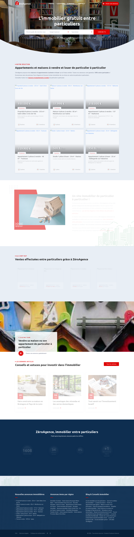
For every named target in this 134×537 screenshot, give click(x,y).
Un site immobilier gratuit (101, 519)
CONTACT (81, 3)
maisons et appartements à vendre (38, 78)
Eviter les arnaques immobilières (101, 506)
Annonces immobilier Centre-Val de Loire (67, 508)
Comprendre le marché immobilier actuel (96, 517)
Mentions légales (24, 533)
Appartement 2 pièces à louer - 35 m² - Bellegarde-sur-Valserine (30, 516)
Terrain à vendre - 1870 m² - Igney (25, 519)
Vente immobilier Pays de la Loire (63, 502)
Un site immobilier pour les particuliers (96, 501)
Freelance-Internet (114, 533)
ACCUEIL (43, 3)
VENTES (51, 3)
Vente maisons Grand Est (66, 512)
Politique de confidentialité (38, 533)
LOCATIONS (61, 3)
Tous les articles (111, 364)
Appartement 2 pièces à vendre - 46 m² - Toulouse (29, 511)
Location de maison (100, 502)
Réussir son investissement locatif (103, 512)
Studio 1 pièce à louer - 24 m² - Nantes (26, 513)
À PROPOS (70, 3)
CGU (16, 533)
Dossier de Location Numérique (107, 516)
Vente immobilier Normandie (64, 506)
